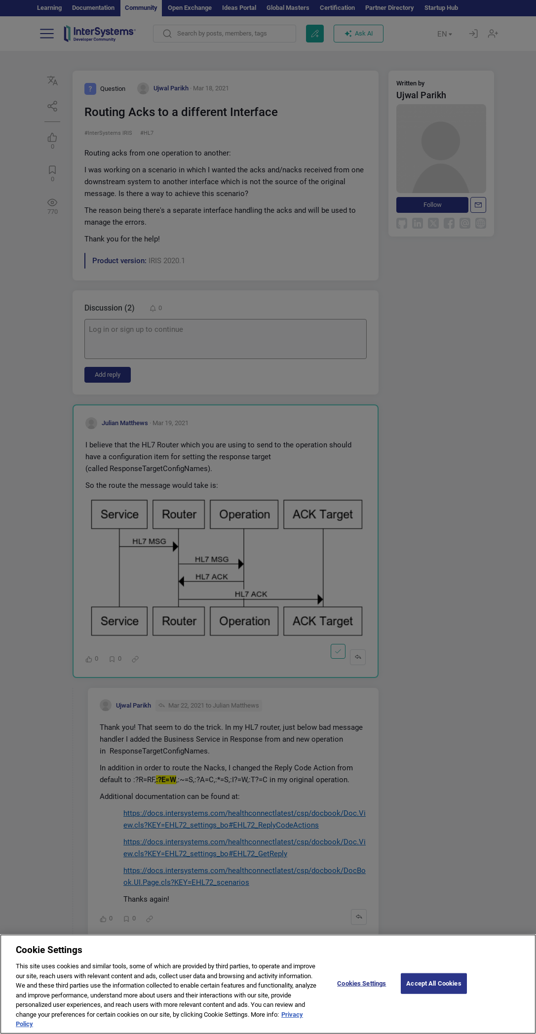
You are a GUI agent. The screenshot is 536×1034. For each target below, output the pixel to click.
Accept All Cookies (433, 992)
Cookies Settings (361, 992)
